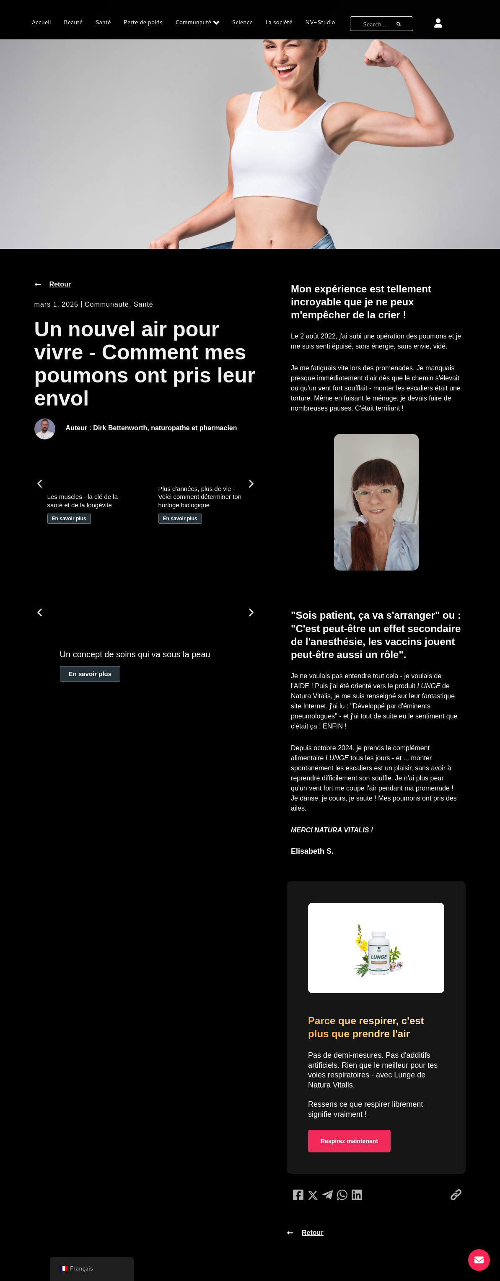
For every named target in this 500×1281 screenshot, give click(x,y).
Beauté (73, 22)
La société (279, 22)
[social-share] (298, 1194)
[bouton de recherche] (398, 23)
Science (242, 22)
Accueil (41, 22)
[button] (39, 484)
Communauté (197, 22)
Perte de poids (143, 22)
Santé (103, 22)
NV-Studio (320, 22)
